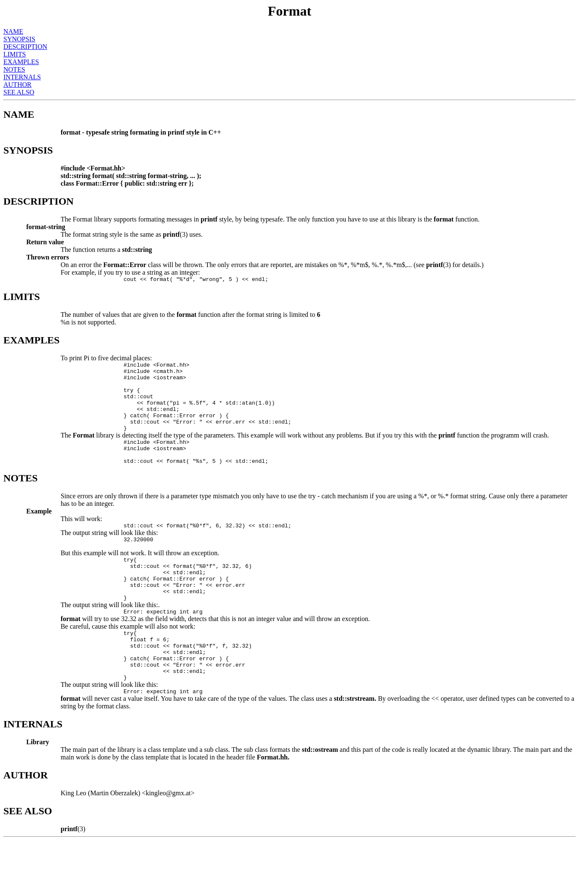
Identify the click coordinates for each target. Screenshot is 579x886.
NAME (13, 31)
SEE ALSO (18, 92)
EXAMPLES (21, 61)
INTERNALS (22, 77)
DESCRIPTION (25, 46)
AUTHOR (17, 84)
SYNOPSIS (19, 39)
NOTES (14, 69)
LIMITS (14, 54)
